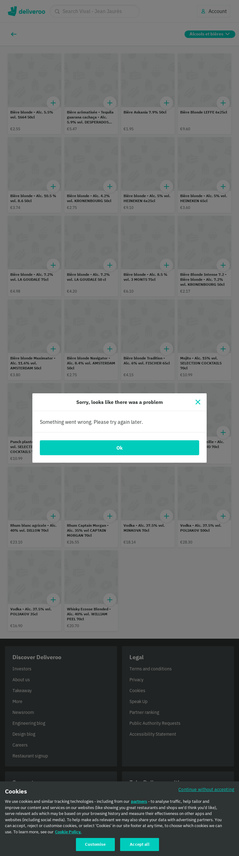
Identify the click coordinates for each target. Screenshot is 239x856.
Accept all (139, 846)
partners (139, 803)
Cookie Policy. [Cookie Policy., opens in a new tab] (68, 833)
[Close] (198, 402)
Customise (95, 846)
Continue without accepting (206, 791)
